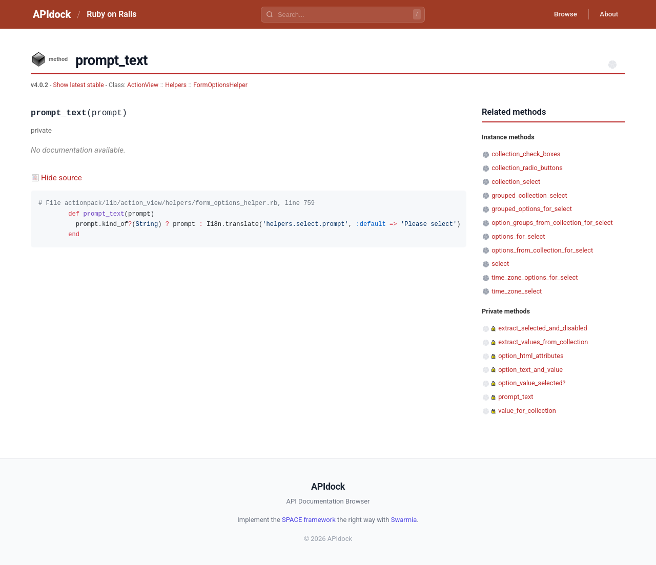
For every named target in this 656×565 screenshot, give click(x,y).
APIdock (52, 14)
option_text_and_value (530, 369)
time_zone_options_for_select (534, 277)
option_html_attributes (530, 356)
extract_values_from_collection (543, 342)
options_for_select (518, 236)
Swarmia (404, 520)
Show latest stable (79, 85)
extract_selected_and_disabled (542, 328)
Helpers (176, 85)
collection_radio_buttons (527, 168)
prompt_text (515, 397)
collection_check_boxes (525, 154)
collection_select (515, 181)
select (500, 263)
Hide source (61, 177)
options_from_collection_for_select (542, 250)
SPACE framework (309, 520)
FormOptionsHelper (220, 85)
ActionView (142, 85)
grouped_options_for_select (531, 209)
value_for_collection (527, 410)
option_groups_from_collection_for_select (552, 222)
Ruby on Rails (111, 14)
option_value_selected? (531, 383)
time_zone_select (516, 291)
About (607, 14)
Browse (561, 14)
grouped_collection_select (529, 195)
